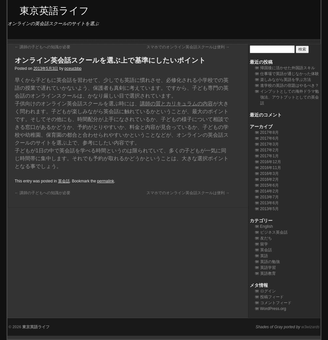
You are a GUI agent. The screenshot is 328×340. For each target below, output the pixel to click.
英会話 (64, 181)
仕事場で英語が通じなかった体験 (289, 73)
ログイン (268, 291)
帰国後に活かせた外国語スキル (287, 68)
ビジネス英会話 (274, 232)
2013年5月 (269, 209)
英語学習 (268, 267)
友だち (266, 238)
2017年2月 (269, 150)
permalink (105, 181)
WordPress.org (273, 308)
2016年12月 (270, 162)
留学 (264, 244)
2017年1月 (269, 156)
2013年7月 (269, 197)
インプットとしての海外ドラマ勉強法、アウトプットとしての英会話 (289, 97)
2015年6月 (269, 185)
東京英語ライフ (36, 327)
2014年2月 (269, 191)
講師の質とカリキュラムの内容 (176, 103)
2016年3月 (269, 173)
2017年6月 (269, 138)
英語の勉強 (270, 261)
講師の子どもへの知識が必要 (42, 47)
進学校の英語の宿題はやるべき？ (289, 85)
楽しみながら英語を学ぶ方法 (285, 79)
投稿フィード (272, 297)
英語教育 (268, 273)
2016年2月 (269, 179)
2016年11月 (270, 167)
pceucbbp (73, 68)
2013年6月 (269, 203)
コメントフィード (275, 303)
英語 (264, 256)
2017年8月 (269, 132)
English (266, 226)
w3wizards (310, 327)
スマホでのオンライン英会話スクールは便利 (188, 47)
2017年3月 (269, 144)
